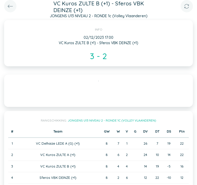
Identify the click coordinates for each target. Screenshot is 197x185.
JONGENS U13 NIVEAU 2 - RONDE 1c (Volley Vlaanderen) (112, 120)
